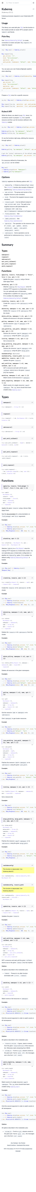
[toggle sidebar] (2, 2)
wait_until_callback (15, 952)
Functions (6, 271)
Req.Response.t (21, 418)
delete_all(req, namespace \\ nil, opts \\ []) (17, 316)
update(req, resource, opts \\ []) (13, 358)
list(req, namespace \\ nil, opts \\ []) (15, 338)
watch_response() (7, 266)
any (15, 445)
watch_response (9, 995)
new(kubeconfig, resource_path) (12, 356)
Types (4, 251)
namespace (13, 622)
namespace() (5, 254)
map (21, 442)
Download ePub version (23, 1145)
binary (15, 498)
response (7, 504)
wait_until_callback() (9, 261)
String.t (16, 407)
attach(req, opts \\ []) (9, 284)
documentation (11, 514)
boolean (4, 445)
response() (5, 257)
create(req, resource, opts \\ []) (13, 301)
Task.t (25, 471)
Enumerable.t (10, 471)
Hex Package (14, 1143)
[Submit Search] (7, 3)
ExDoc (11, 1148)
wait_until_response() (9, 264)
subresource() (6, 259)
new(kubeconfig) (7, 353)
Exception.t (5, 420)
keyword (16, 665)
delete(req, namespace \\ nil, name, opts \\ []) (18, 308)
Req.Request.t (7, 494)
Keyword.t (10, 502)
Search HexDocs (11, 1145)
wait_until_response (10, 956)
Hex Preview (22, 1143)
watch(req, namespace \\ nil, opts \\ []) (15, 375)
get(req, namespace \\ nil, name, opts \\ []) (17, 321)
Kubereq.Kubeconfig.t (22, 876)
